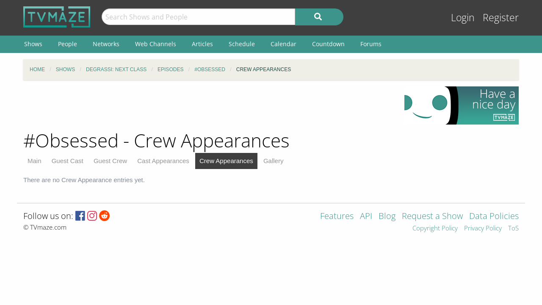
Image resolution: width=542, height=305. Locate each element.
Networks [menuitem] (106, 44)
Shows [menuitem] (33, 44)
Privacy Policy (483, 228)
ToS (513, 228)
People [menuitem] (67, 44)
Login (463, 17)
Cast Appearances (163, 160)
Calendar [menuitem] (283, 44)
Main (34, 160)
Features (337, 217)
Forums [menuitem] (371, 44)
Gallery (273, 160)
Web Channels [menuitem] (155, 44)
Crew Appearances (226, 160)
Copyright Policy (435, 228)
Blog (387, 217)
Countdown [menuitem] (328, 44)
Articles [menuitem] (202, 44)
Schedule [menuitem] (242, 44)
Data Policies (494, 217)
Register (501, 17)
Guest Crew (110, 160)
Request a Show (432, 217)
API (366, 217)
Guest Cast (67, 160)
